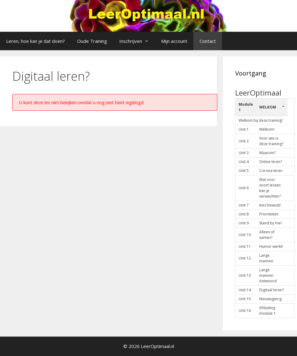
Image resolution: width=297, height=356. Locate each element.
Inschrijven (137, 41)
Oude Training (92, 41)
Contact (208, 41)
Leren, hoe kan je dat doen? (35, 41)
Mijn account (174, 41)
